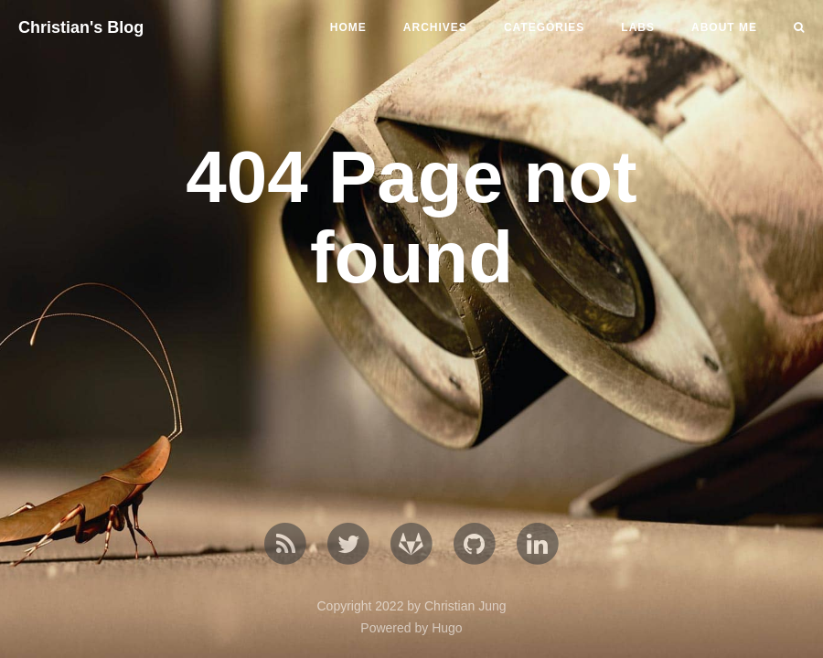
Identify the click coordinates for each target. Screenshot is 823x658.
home (348, 27)
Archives (435, 27)
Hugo (447, 628)
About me (724, 27)
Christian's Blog (81, 27)
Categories (544, 27)
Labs (638, 27)
